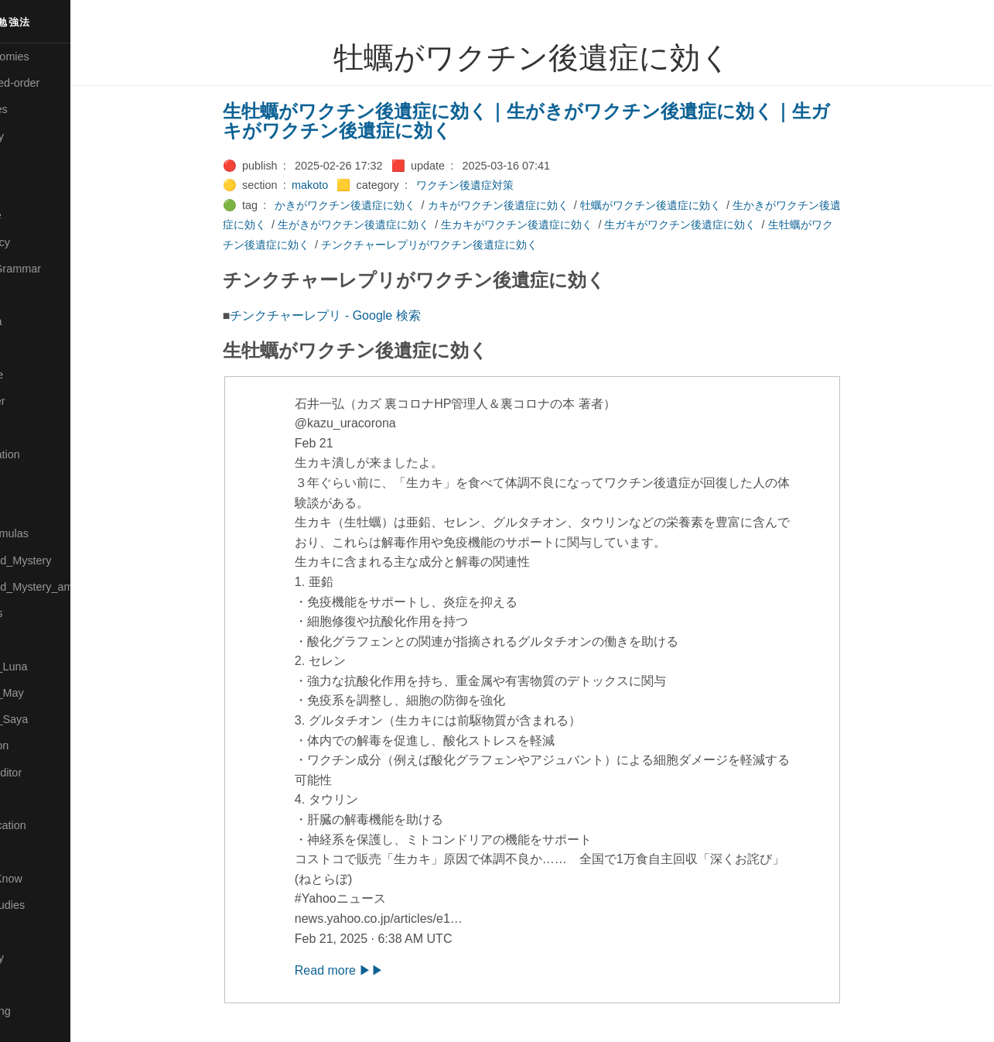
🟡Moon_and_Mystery (62, 560)
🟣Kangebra (38, 321)
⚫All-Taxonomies (52, 56)
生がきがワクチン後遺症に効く (387, 224)
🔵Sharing (33, 851)
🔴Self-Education (50, 825)
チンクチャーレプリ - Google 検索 (359, 315)
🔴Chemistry (39, 136)
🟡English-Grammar (57, 268)
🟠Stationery (39, 957)
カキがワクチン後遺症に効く (531, 205)
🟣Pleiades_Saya (51, 719)
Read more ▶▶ (373, 970)
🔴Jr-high (31, 295)
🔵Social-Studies (49, 905)
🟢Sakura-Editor (48, 772)
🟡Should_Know (48, 878)
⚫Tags (25, 985)
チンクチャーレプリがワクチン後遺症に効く (462, 244)
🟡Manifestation (47, 454)
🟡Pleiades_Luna (50, 666)
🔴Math (26, 507)
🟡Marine (31, 481)
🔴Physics (33, 639)
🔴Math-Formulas (51, 533)
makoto (343, 185)
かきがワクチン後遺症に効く (379, 205)
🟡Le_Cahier (39, 401)
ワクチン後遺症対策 (498, 185)
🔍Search (31, 799)
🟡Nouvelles (38, 613)
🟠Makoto (32, 427)
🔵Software (36, 931)
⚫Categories (41, 109)
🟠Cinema (33, 162)
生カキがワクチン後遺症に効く (550, 224)
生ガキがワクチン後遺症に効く (714, 224)
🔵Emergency (42, 242)
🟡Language (38, 374)
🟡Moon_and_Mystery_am (72, 587)
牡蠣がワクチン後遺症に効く (683, 205)
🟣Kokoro (31, 348)
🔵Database (38, 215)
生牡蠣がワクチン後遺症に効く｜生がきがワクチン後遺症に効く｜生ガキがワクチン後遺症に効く (559, 121)
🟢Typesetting (42, 1011)
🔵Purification (41, 745)
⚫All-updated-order (57, 83)
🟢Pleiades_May (49, 693)
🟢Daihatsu (36, 189)
